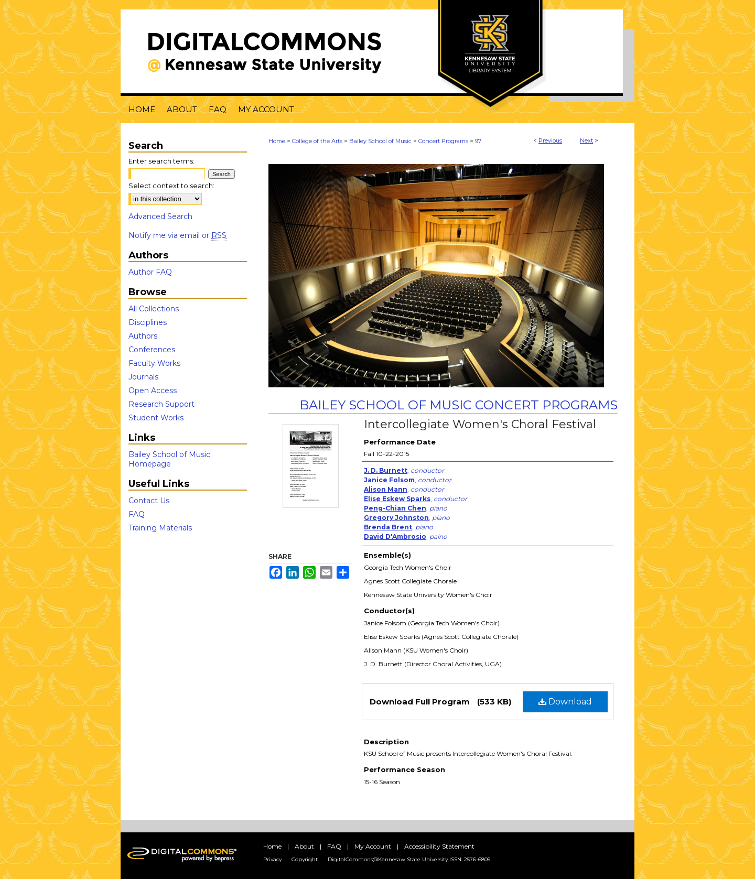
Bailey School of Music (380, 141)
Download (565, 702)
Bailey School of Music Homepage (169, 459)
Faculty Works (154, 363)
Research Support (161, 404)
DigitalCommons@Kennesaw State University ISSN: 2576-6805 (409, 859)
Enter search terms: (161, 161)
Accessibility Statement (439, 846)
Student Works (156, 417)
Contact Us (148, 500)
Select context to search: (171, 185)
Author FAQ (150, 272)
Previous (550, 140)
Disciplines (147, 322)
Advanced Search (160, 216)
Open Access (152, 390)
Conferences (151, 349)
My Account (372, 846)
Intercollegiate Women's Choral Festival (480, 424)
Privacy (272, 859)
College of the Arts (317, 141)
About (304, 846)
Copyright (305, 859)
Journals (143, 377)
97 (478, 141)
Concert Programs (443, 141)
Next (586, 140)
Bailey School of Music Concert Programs (458, 405)
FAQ (136, 514)
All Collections (153, 308)
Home (276, 141)
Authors (142, 336)
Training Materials (160, 528)
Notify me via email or (177, 235)
